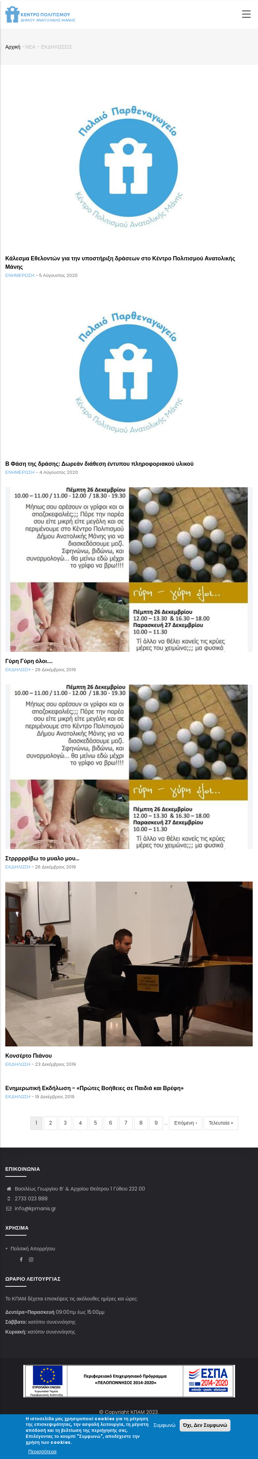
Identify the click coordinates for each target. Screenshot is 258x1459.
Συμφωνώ (164, 1425)
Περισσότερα (42, 1451)
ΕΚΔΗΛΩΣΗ (17, 669)
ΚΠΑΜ (138, 1412)
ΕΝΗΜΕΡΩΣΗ (20, 275)
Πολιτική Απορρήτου (33, 1248)
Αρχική (12, 46)
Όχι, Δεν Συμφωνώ (205, 1425)
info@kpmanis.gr (30, 1208)
